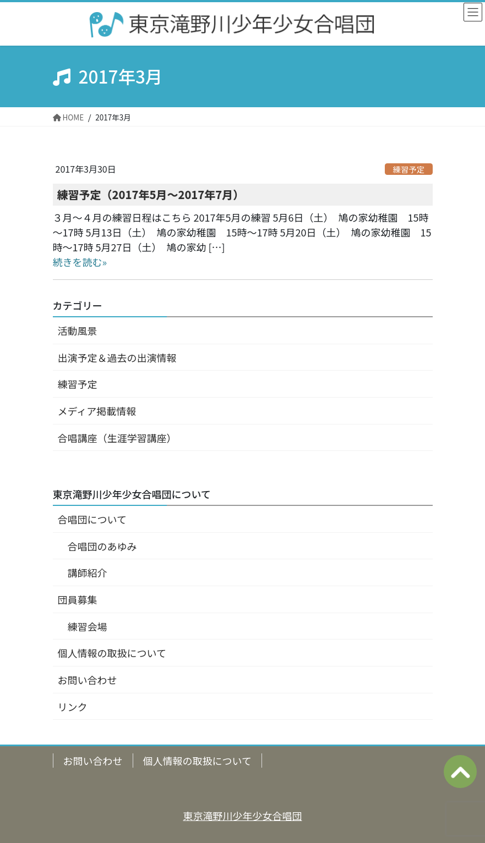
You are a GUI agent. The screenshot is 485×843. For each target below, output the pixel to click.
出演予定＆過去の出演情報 (117, 357)
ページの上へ (460, 771)
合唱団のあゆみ (102, 546)
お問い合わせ (87, 680)
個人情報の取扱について (112, 653)
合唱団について (92, 519)
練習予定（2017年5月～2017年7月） (150, 194)
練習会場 (87, 626)
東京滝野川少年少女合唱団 (242, 815)
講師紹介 (87, 572)
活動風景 (77, 330)
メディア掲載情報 (97, 411)
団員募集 (77, 599)
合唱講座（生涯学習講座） (117, 438)
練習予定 (409, 168)
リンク (73, 706)
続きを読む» (80, 262)
